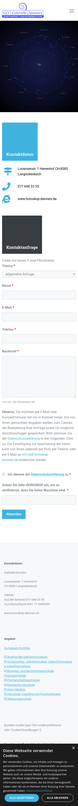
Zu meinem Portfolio (17, 648)
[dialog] (39, 775)
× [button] (73, 748)
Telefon (9, 329)
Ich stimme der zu (39, 474)
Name (7, 286)
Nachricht (10, 351)
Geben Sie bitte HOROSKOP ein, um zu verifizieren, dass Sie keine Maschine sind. (35, 487)
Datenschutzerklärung (23, 438)
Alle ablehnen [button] (57, 798)
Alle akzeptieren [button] (22, 798)
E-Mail (8, 307)
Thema (8, 266)
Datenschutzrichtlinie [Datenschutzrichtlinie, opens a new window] (39, 791)
